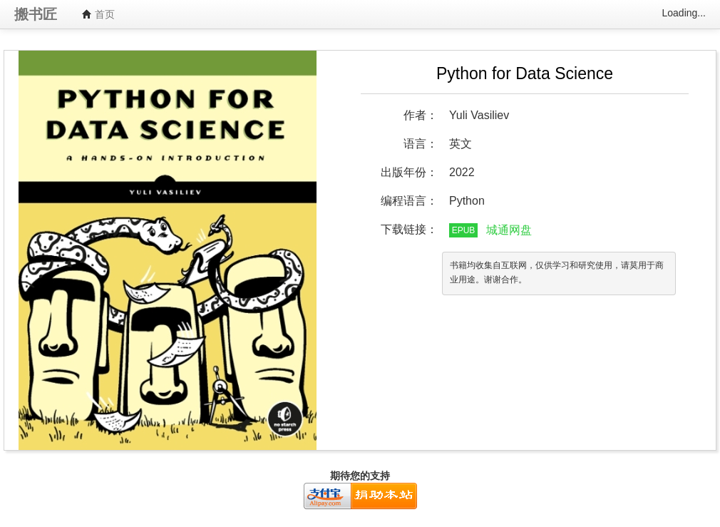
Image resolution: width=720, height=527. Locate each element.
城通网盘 (509, 230)
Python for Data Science (524, 73)
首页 (98, 14)
